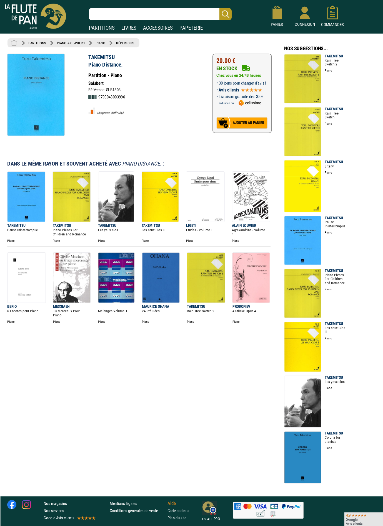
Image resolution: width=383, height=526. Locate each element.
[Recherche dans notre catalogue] (160, 14)
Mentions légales (123, 503)
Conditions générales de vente (137, 510)
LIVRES (128, 28)
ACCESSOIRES (158, 28)
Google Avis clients (69, 517)
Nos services (54, 510)
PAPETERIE (191, 28)
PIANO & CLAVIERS (71, 43)
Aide (171, 503)
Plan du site (176, 517)
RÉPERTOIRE (125, 43)
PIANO (100, 43)
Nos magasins (55, 503)
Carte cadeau (178, 510)
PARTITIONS (102, 28)
